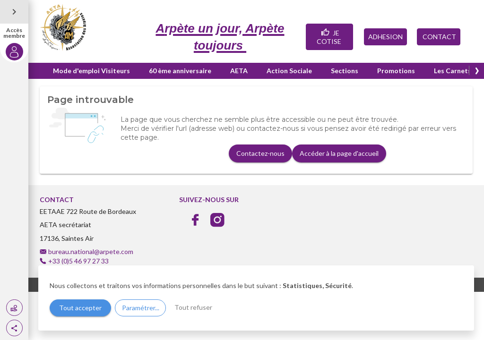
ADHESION (385, 37)
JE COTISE (330, 36)
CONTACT (438, 37)
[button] (14, 328)
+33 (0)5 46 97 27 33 (78, 261)
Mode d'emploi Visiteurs (91, 71)
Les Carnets (452, 71)
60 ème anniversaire (180, 71)
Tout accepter (80, 308)
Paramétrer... (140, 308)
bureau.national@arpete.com (90, 251)
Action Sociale (289, 71)
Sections (344, 71)
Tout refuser (193, 307)
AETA (239, 71)
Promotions (396, 71)
